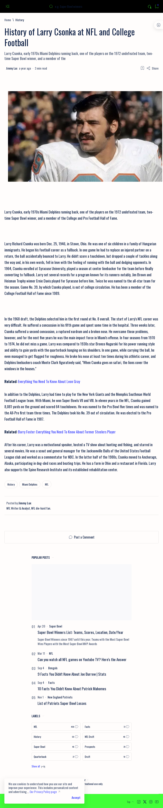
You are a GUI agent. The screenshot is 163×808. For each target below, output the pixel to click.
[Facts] (51, 682)
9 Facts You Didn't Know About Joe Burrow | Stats (72, 674)
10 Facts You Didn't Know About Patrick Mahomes (72, 688)
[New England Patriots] (60, 697)
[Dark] (149, 6)
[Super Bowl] (55, 626)
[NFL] (46, 484)
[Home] (7, 20)
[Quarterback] (56, 757)
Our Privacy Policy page (43, 791)
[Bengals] (52, 668)
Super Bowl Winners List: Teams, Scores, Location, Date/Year (80, 632)
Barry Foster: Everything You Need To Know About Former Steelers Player (67, 431)
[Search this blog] (79, 6)
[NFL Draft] (107, 737)
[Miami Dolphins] (29, 484)
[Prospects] (107, 747)
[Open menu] (7, 6)
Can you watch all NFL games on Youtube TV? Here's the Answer (82, 659)
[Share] (152, 68)
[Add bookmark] (142, 68)
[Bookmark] (156, 6)
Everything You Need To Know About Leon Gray (49, 381)
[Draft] (107, 757)
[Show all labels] (38, 766)
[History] (19, 20)
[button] (139, 802)
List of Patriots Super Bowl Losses (62, 703)
